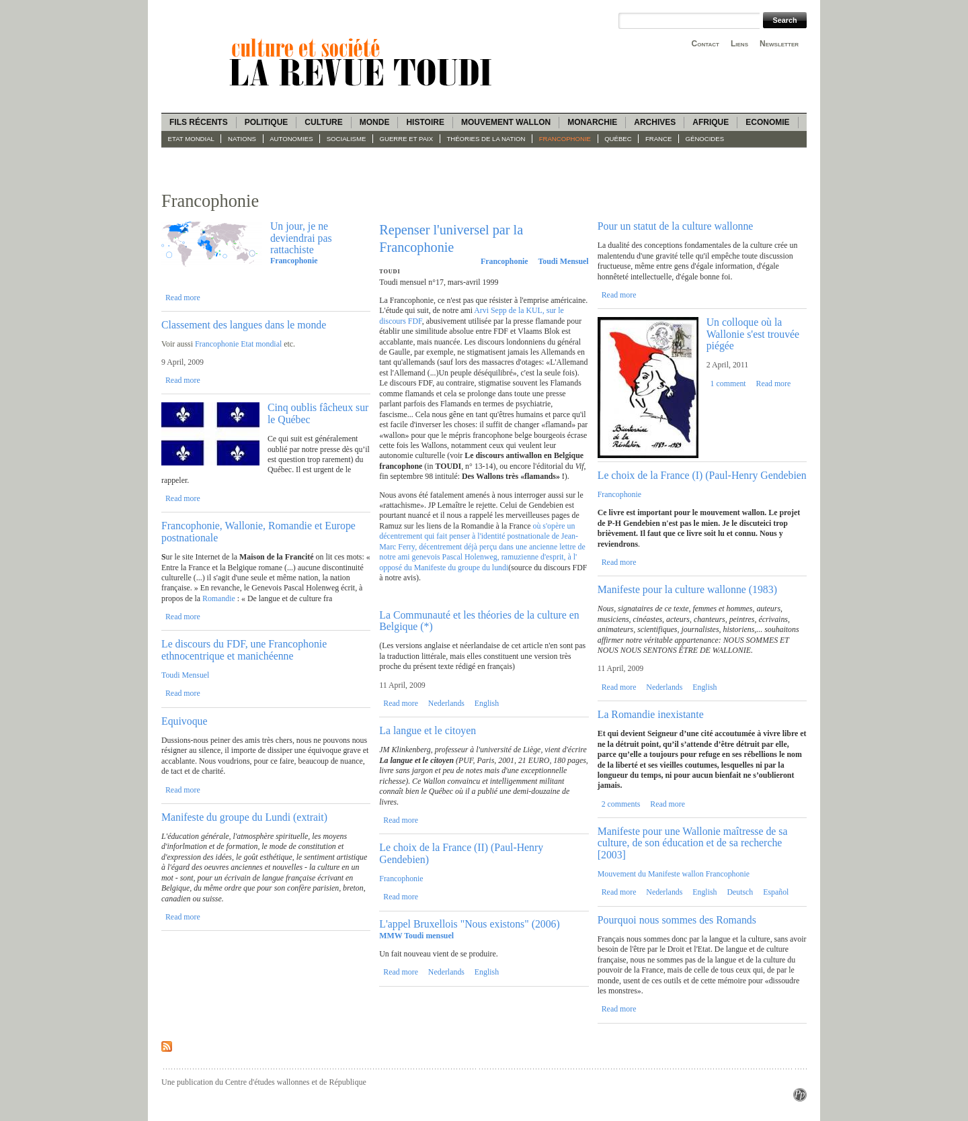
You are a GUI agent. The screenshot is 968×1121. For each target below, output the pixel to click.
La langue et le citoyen (427, 730)
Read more (182, 297)
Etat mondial (191, 138)
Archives (655, 122)
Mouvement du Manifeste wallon (651, 874)
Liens (739, 43)
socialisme (346, 138)
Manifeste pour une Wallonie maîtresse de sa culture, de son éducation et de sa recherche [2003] (693, 842)
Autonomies (291, 138)
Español (776, 892)
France (658, 138)
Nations (242, 138)
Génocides (705, 138)
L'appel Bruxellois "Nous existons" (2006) (469, 924)
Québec (618, 138)
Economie (767, 122)
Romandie (219, 598)
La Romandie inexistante (651, 714)
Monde (375, 122)
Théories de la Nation (485, 138)
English (487, 703)
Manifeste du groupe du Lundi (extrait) (244, 817)
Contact (705, 43)
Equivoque (184, 721)
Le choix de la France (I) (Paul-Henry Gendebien (702, 475)
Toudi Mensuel (185, 675)
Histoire (425, 122)
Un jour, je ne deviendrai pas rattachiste (301, 237)
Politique (266, 122)
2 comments (621, 804)
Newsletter (779, 43)
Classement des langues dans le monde (243, 324)
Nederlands (446, 703)
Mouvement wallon (506, 122)
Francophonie (565, 138)
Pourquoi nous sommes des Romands (677, 920)
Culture (323, 122)
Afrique (710, 122)
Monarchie (592, 122)
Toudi (389, 272)
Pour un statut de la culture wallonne (676, 226)
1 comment (728, 383)
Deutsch (740, 892)
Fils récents (198, 122)
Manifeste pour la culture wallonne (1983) (687, 589)
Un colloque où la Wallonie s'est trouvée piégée (753, 333)
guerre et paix (407, 138)
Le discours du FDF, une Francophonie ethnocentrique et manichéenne (244, 649)
